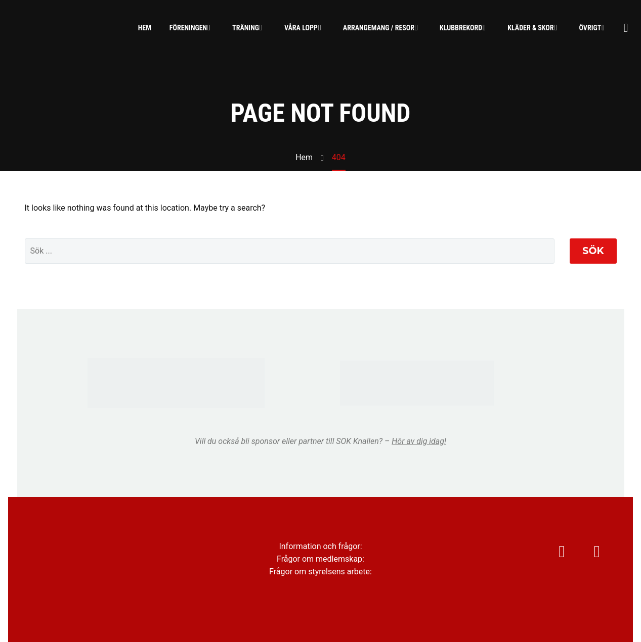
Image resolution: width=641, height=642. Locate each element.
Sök (593, 251)
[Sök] (625, 28)
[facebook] (595, 556)
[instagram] (550, 556)
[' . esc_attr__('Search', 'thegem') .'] (290, 251)
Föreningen (188, 28)
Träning (245, 28)
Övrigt (590, 28)
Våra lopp (301, 28)
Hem (144, 28)
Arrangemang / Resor (378, 28)
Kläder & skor (530, 28)
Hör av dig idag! (419, 441)
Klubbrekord (461, 28)
